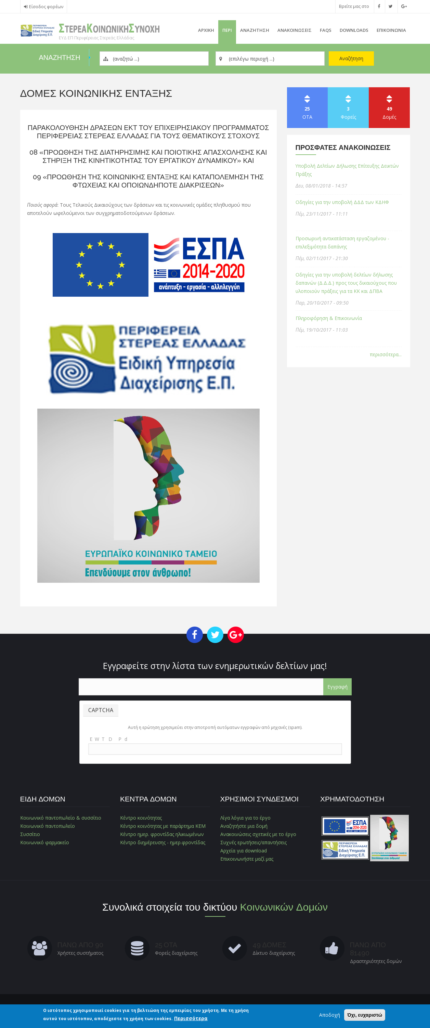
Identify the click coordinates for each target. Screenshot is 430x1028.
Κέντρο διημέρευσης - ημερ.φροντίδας (163, 842)
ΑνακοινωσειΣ (294, 30)
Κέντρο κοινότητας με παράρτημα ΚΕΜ (163, 826)
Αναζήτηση (351, 58)
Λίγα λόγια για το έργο (245, 817)
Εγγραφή (337, 686)
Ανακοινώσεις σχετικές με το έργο (258, 834)
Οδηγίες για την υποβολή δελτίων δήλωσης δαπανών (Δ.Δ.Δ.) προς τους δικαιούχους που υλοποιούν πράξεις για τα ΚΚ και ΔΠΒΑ (347, 282)
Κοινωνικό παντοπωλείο (47, 826)
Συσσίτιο (30, 834)
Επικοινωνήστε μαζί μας (246, 859)
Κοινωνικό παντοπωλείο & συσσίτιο (61, 817)
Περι (227, 30)
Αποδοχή (329, 1015)
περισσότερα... (386, 354)
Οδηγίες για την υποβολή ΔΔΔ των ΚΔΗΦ (343, 202)
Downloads (354, 30)
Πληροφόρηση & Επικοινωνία (329, 318)
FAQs (325, 30)
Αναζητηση (254, 30)
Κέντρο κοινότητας (141, 817)
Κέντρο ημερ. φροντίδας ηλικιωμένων (162, 834)
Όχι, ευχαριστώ (364, 1015)
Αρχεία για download (243, 850)
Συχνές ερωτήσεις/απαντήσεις (253, 842)
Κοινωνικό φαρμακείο (44, 842)
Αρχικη (206, 30)
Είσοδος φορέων (46, 7)
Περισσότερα (191, 1018)
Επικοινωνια (391, 30)
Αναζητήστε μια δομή (243, 826)
